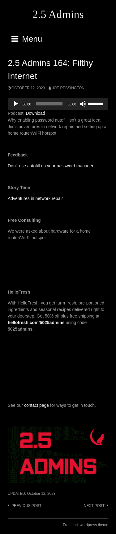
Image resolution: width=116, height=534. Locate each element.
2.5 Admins (58, 14)
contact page (36, 405)
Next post (94, 506)
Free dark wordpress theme (85, 525)
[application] (58, 104)
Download (35, 113)
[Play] (16, 104)
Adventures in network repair (35, 198)
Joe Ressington (68, 88)
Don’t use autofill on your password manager (50, 165)
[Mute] (83, 104)
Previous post (26, 506)
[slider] (49, 103)
